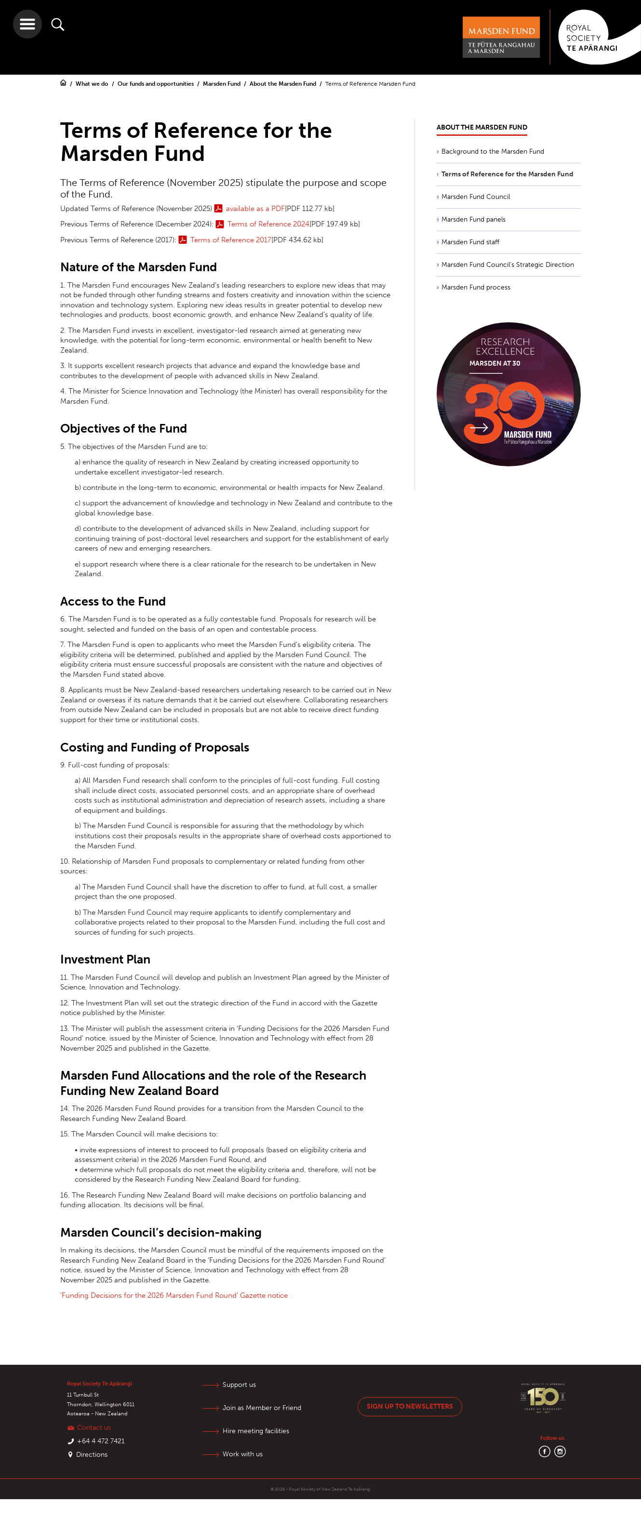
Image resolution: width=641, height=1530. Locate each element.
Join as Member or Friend (262, 1408)
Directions (91, 1455)
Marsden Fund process (475, 287)
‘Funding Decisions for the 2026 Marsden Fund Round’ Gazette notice (174, 1295)
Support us (239, 1385)
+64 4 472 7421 (101, 1441)
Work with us (243, 1454)
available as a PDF (255, 208)
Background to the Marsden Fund (492, 151)
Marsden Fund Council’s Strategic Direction (507, 265)
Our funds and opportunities (156, 83)
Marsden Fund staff (470, 242)
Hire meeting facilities (256, 1431)
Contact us (94, 1428)
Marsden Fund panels (473, 219)
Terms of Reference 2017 (230, 240)
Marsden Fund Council (475, 197)
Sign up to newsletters (410, 1406)
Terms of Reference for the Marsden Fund (507, 174)
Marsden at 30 (495, 363)
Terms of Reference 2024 (268, 224)
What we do (93, 83)
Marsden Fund (222, 83)
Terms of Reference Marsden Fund (370, 83)
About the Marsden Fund (284, 83)
